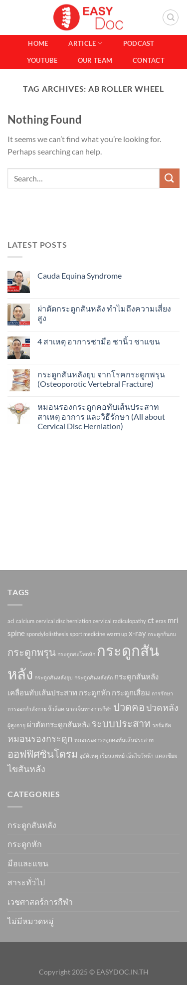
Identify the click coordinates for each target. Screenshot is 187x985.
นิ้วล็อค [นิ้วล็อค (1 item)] (56, 708)
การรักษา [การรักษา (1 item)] (162, 693)
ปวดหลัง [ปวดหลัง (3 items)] (162, 707)
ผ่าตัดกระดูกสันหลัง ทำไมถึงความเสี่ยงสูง (104, 313)
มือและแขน (27, 863)
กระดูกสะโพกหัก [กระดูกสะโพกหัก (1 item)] (76, 654)
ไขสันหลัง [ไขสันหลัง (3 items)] (26, 768)
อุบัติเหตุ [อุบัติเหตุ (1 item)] (88, 755)
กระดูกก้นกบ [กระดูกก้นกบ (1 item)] (162, 634)
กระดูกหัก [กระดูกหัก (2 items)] (94, 692)
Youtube (42, 60)
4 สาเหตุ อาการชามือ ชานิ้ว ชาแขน (98, 341)
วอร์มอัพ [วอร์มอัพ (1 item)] (161, 725)
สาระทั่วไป (26, 882)
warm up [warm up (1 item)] (117, 634)
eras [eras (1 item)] (161, 621)
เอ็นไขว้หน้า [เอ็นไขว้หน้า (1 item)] (140, 755)
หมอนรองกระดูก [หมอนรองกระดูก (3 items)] (40, 738)
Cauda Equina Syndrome (79, 275)
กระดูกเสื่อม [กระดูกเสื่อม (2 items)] (131, 692)
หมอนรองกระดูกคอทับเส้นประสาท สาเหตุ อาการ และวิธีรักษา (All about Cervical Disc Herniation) (101, 416)
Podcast (139, 43)
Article (85, 43)
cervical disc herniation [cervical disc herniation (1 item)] (63, 621)
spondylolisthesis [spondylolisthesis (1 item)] (47, 634)
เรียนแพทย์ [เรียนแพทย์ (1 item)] (112, 755)
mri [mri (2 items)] (173, 620)
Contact (149, 60)
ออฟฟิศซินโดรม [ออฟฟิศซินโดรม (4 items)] (42, 754)
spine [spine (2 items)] (16, 633)
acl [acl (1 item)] (10, 621)
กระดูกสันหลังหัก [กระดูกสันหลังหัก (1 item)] (93, 677)
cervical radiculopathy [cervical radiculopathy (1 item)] (119, 621)
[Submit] (170, 178)
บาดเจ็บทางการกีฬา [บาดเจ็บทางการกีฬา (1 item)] (89, 708)
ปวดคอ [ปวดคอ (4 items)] (129, 707)
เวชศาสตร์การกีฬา (40, 901)
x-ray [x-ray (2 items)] (137, 633)
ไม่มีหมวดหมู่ (30, 921)
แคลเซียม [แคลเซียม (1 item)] (166, 755)
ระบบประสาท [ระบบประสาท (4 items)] (121, 723)
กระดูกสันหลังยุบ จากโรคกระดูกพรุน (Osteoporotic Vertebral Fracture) (101, 378)
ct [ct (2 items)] (151, 620)
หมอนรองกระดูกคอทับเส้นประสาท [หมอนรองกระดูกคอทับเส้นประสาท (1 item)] (114, 739)
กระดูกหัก (24, 843)
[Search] (171, 17)
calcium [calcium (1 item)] (25, 621)
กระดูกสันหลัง (31, 824)
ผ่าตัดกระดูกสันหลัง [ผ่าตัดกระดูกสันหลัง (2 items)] (58, 724)
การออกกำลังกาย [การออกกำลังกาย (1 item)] (26, 708)
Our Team (95, 60)
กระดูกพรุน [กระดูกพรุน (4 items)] (31, 652)
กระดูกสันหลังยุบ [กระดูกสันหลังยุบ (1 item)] (53, 677)
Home (38, 43)
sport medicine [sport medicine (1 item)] (87, 634)
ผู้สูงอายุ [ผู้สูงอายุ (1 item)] (16, 725)
